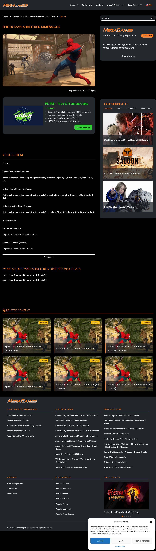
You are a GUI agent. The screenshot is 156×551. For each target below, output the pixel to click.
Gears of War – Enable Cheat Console (72, 425)
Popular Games (62, 483)
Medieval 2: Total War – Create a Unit (120, 439)
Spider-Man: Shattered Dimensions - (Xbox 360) (24, 275)
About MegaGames (15, 483)
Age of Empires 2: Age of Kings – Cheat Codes (75, 441)
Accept (100, 541)
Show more (49, 257)
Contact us (12, 488)
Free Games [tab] (146, 109)
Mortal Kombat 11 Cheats (18, 430)
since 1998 (147, 35)
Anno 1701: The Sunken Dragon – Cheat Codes (76, 435)
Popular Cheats (62, 498)
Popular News (61, 503)
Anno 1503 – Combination (115, 457)
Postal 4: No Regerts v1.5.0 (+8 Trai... (122, 512)
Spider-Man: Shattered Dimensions (39, 16)
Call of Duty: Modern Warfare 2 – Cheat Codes (76, 415)
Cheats (63, 16)
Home (5, 16)
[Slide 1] (122, 516)
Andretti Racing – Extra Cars (116, 433)
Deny (121, 541)
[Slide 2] (124, 516)
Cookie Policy (120, 546)
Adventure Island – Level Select (118, 467)
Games (16, 16)
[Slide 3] (126, 516)
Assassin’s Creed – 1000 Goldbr (69, 454)
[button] (151, 521)
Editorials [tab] (131, 109)
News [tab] (119, 109)
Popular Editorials (63, 509)
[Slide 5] (130, 516)
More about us (128, 56)
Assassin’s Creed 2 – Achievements (71, 420)
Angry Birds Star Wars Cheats (20, 435)
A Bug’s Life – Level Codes (115, 462)
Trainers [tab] (108, 109)
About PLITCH (83, 127)
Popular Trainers (63, 488)
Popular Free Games (64, 514)
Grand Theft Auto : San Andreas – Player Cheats (125, 452)
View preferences (142, 541)
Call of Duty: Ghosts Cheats (19, 415)
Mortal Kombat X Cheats (18, 420)
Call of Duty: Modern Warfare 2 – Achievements (77, 430)
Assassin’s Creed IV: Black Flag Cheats (24, 425)
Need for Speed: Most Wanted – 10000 (121, 415)
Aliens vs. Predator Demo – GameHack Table (124, 428)
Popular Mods (61, 493)
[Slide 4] (128, 516)
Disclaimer (12, 493)
